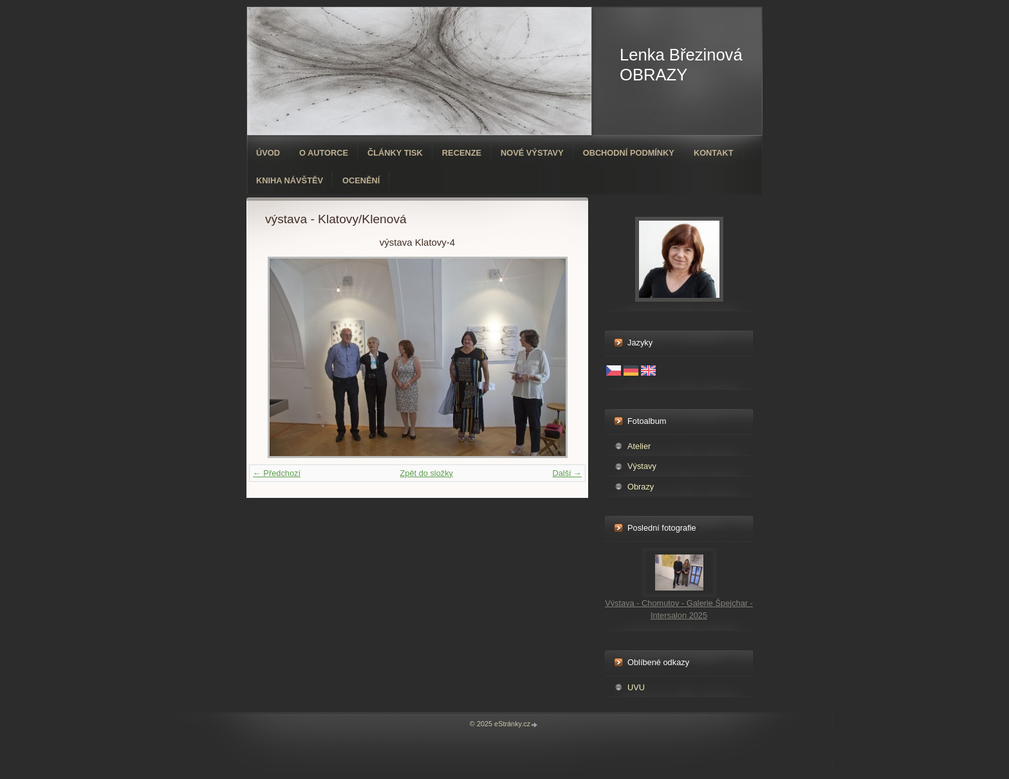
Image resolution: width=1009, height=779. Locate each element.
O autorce (323, 153)
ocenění (361, 180)
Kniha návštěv (289, 180)
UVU (636, 687)
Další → (567, 473)
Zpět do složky (426, 473)
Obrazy (640, 486)
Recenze (461, 153)
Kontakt (714, 153)
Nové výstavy (532, 153)
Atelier (639, 446)
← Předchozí (277, 473)
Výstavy (641, 466)
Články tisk (395, 153)
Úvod (268, 153)
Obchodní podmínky (628, 153)
